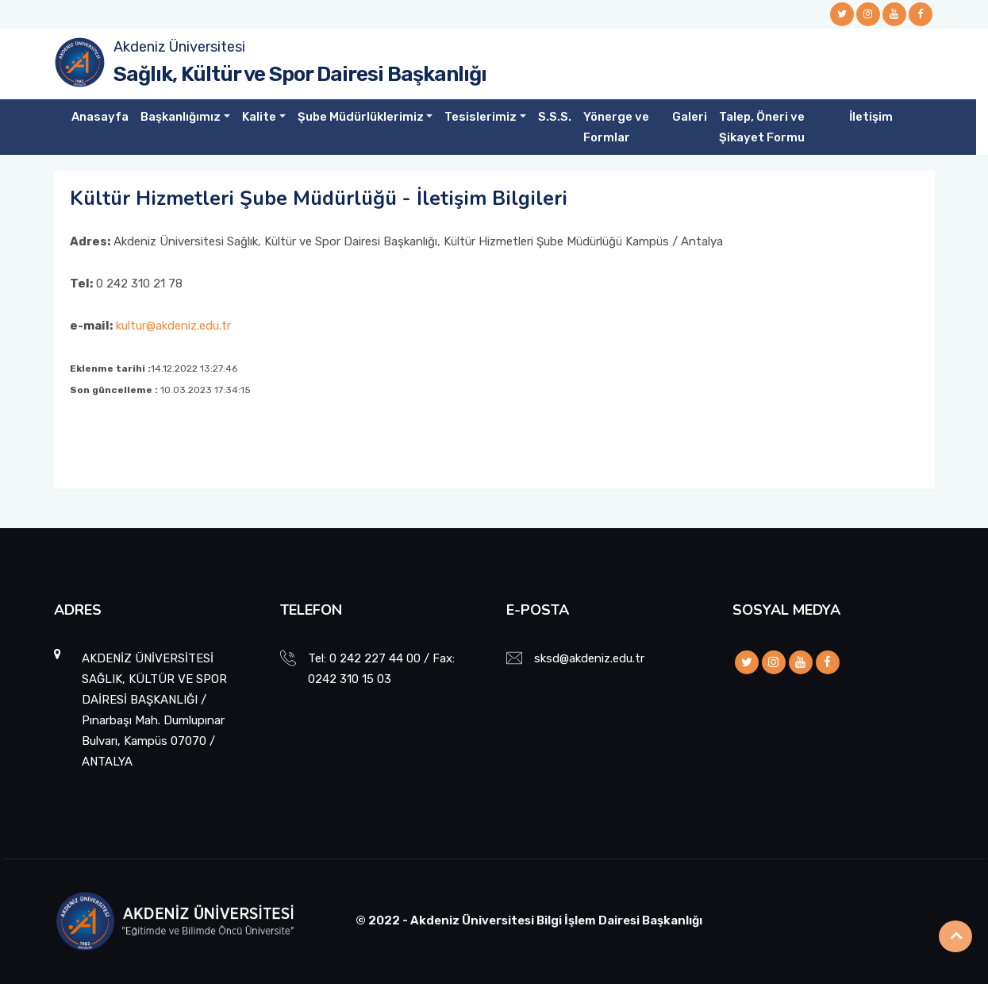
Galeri (689, 117)
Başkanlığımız (180, 117)
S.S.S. (554, 117)
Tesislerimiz (480, 117)
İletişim (871, 117)
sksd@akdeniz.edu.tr (589, 658)
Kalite (259, 117)
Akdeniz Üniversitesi (179, 47)
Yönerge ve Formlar (616, 127)
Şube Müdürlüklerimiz (361, 117)
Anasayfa (100, 117)
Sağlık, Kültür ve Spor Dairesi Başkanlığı (299, 74)
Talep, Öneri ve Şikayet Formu (762, 127)
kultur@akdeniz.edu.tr (173, 325)
